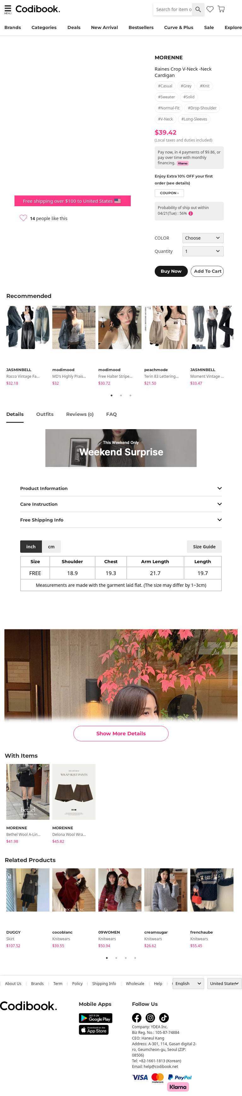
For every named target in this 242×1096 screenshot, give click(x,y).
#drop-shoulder (202, 108)
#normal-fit (169, 108)
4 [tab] (135, 958)
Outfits (45, 414)
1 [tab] (111, 395)
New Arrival (104, 27)
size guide (204, 547)
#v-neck (165, 119)
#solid (188, 97)
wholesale (135, 983)
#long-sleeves (194, 119)
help (158, 983)
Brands (12, 27)
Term (58, 983)
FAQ (111, 414)
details (15, 414)
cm (51, 547)
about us (13, 983)
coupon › (169, 193)
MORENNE (169, 58)
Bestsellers (141, 27)
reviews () (80, 414)
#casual (165, 86)
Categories (44, 27)
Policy (77, 983)
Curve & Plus (178, 27)
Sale (209, 27)
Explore (233, 27)
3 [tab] (130, 395)
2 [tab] (121, 395)
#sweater (166, 97)
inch (31, 547)
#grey (186, 86)
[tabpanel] (29, 347)
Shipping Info (104, 983)
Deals (73, 27)
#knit (205, 86)
